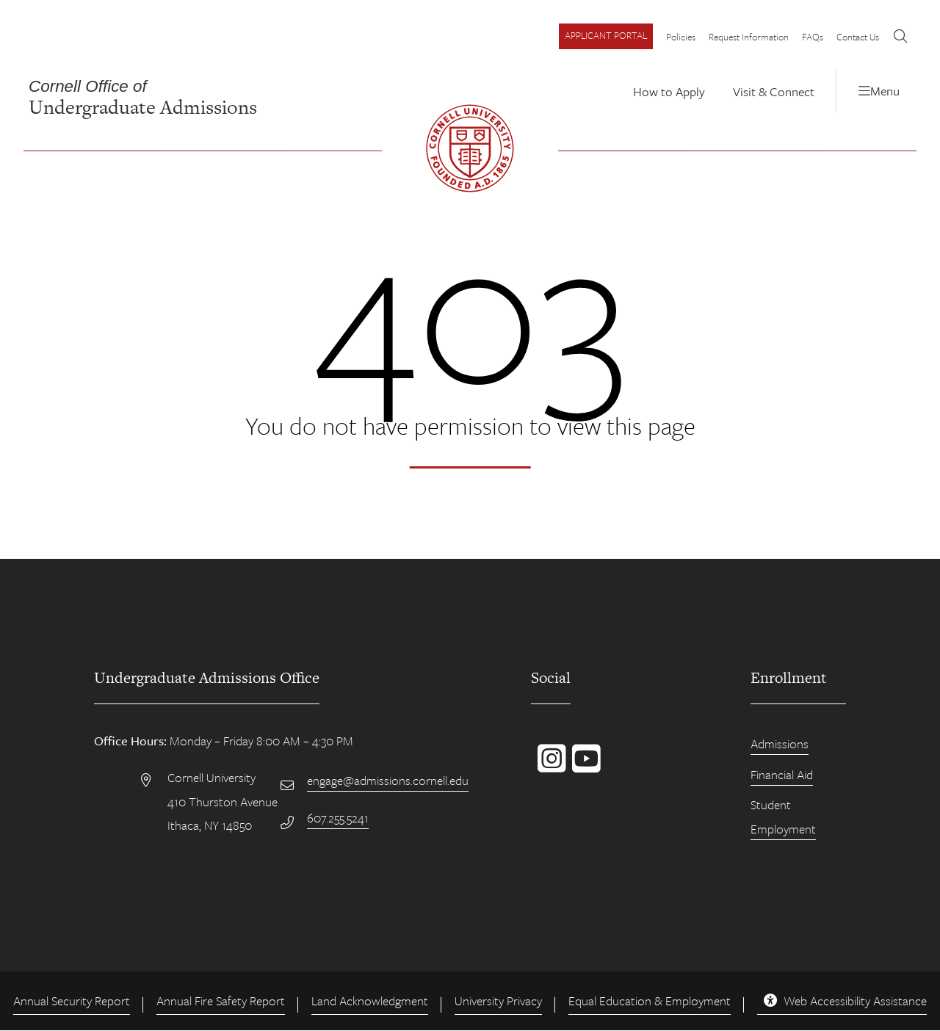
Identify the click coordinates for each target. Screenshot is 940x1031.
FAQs (812, 36)
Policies (680, 36)
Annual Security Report (71, 1000)
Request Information (749, 36)
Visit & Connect (773, 91)
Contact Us (858, 36)
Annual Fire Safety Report (220, 1000)
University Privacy (498, 1000)
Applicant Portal (606, 35)
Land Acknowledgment (369, 1000)
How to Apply (669, 91)
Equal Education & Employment (649, 1000)
